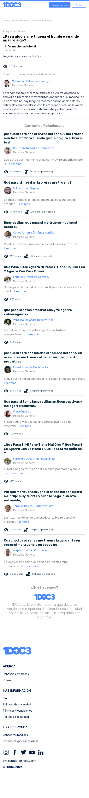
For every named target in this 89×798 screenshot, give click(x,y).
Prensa (7, 680)
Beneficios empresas (16, 674)
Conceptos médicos (15, 735)
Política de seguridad (16, 717)
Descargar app (60, 5)
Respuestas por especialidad (21, 741)
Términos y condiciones (17, 710)
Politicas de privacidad (17, 704)
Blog (5, 698)
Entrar (79, 5)
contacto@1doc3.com (19, 761)
